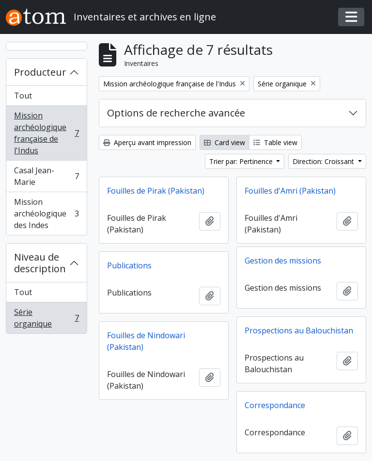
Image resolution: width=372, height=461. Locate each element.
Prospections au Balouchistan (299, 330)
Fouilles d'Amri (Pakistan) (290, 190)
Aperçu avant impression (147, 142)
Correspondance (275, 405)
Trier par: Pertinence (242, 161)
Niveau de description (40, 262)
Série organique (46, 318)
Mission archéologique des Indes (46, 213)
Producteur (40, 72)
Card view (224, 142)
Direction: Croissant (324, 161)
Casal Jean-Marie (46, 176)
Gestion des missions (283, 260)
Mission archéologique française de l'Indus (46, 133)
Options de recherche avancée (176, 112)
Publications (129, 265)
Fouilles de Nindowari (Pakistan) (146, 341)
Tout (23, 95)
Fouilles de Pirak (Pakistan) (155, 190)
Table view (275, 142)
